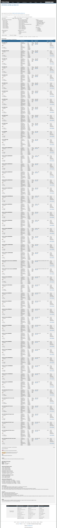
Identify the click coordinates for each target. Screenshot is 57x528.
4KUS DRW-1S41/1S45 (5, 50)
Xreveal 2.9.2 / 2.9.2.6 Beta (20, 518)
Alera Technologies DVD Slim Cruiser (8, 422)
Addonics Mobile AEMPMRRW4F (7, 204)
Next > (54, 39)
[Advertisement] (28, 9)
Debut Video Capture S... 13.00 (32, 509)
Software (18, 2)
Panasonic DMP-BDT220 (42, 513)
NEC (3, 144)
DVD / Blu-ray (24, 2)
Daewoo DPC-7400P (41, 507)
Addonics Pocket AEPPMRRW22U (7, 357)
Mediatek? (5, 403)
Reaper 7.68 (29, 518)
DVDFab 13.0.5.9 (19, 508)
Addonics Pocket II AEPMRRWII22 (7, 365)
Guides (31, 2)
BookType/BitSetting (40, 20)
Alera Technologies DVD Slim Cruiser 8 (8, 430)
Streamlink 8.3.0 (19, 515)
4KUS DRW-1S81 (4, 58)
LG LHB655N (40, 508)
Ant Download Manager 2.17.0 (21, 514)
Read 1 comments (51, 69)
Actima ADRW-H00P (5, 139)
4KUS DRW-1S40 (4, 42)
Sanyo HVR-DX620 (41, 514)
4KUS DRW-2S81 (4, 66)
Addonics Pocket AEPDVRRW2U (7, 284)
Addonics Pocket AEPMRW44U (7, 317)
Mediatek (5, 56)
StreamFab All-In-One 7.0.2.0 (31, 513)
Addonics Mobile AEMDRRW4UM (7, 163)
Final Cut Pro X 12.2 (30, 515)
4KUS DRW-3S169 (5, 123)
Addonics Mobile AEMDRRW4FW (7, 155)
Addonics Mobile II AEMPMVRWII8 (7, 244)
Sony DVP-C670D (41, 512)
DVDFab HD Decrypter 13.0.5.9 (21, 509)
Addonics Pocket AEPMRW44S (7, 309)
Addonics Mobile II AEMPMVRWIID (7, 252)
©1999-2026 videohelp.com (28, 527)
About (41, 2)
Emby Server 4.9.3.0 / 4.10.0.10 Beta (21, 507)
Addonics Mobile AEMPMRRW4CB (7, 196)
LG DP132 (40, 515)
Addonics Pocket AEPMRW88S (7, 341)
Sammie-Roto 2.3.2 (19, 513)
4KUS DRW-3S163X (5, 91)
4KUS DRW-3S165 (5, 99)
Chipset (18, 18)
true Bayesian (18, 500)
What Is (36, 2)
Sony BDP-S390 (41, 518)
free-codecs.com (29, 525)
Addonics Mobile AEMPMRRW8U (7, 236)
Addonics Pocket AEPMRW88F (7, 333)
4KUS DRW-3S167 (5, 107)
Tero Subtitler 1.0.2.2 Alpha (31, 514)
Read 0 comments (51, 45)
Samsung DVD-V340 (41, 509)
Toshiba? (4, 281)
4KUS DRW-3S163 (5, 83)
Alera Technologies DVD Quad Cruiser (8, 414)
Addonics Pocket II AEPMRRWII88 (7, 381)
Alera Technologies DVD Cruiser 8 (7, 406)
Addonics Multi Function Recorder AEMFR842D (9, 260)
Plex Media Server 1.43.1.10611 (32, 507)
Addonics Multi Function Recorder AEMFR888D (9, 268)
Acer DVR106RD (4, 131)
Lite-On (4, 47)
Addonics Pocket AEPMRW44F (7, 301)
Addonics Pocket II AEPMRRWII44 (7, 373)
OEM (4, 18)
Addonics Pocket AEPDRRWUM (7, 276)
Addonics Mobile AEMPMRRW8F (7, 228)
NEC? (4, 371)
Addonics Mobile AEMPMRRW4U (7, 212)
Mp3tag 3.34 (29, 508)
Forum (13, 2)
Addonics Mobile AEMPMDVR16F (7, 171)
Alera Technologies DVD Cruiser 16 (7, 389)
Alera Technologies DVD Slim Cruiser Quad (9, 438)
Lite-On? (4, 402)
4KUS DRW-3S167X (5, 115)
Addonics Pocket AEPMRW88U (7, 349)
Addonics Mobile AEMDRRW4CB (7, 147)
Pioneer (4, 136)
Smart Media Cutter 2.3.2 (20, 512)
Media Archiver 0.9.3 (30, 512)
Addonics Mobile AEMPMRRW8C (7, 220)
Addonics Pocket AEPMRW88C (7, 325)
